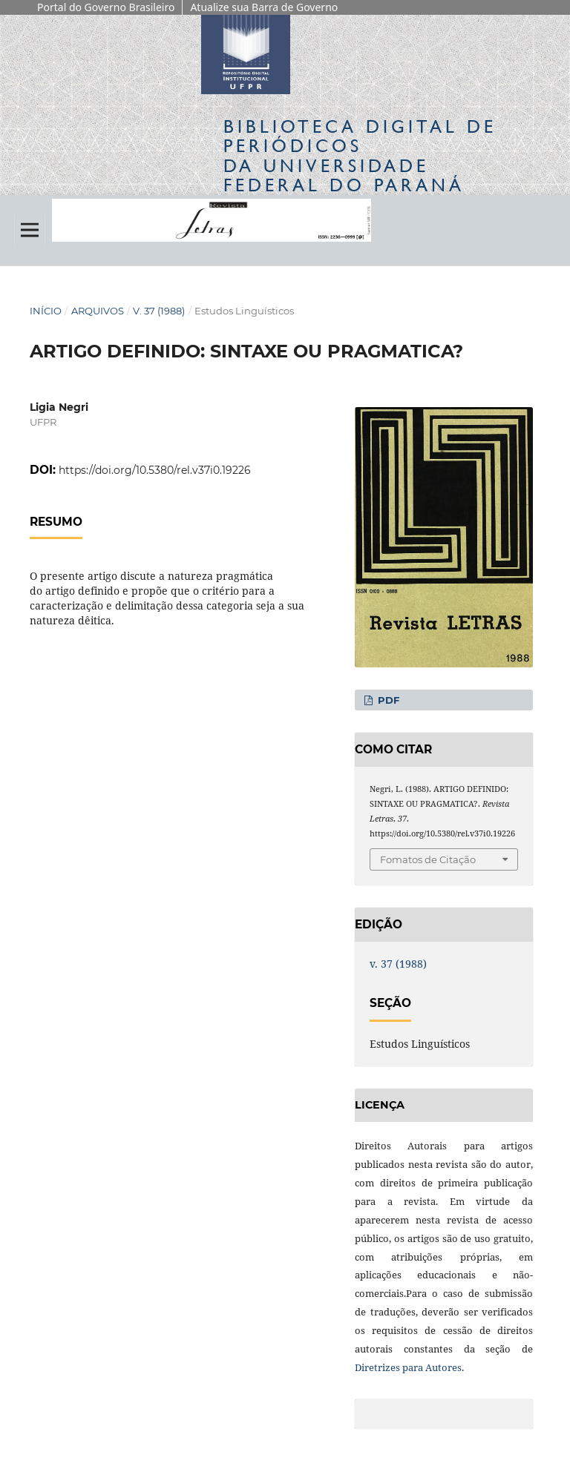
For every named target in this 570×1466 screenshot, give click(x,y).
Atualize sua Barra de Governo (264, 7)
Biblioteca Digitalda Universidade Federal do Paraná (360, 155)
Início (46, 311)
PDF (387, 700)
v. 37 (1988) (159, 311)
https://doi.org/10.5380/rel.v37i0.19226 (155, 470)
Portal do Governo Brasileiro (105, 7)
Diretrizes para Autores (408, 1367)
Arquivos (97, 311)
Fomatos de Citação (428, 859)
